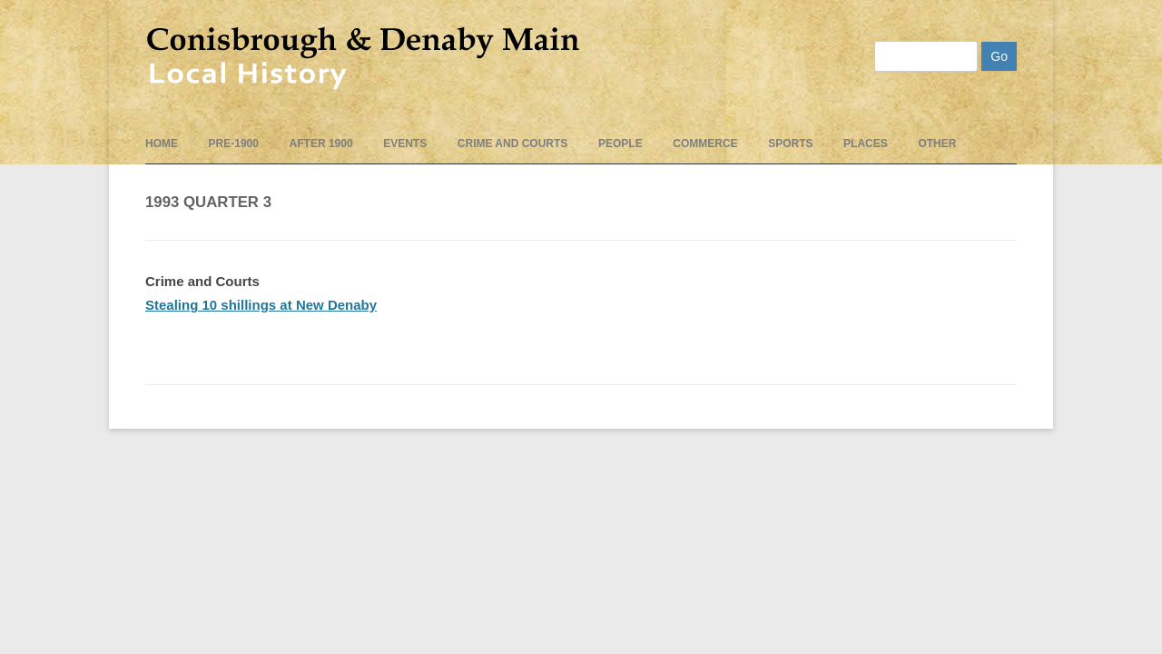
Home (161, 143)
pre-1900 (234, 143)
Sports (790, 143)
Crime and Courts (513, 143)
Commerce (705, 143)
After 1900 (321, 143)
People (620, 143)
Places (865, 143)
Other (937, 143)
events (405, 143)
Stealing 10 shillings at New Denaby (261, 304)
